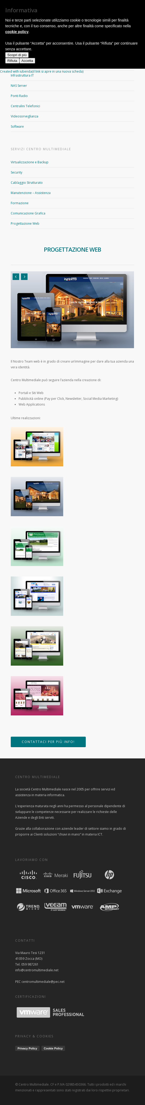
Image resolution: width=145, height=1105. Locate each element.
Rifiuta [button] (12, 1091)
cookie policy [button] (17, 1062)
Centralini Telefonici (25, 106)
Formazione (20, 203)
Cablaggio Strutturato (27, 182)
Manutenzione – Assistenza (31, 193)
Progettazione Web (25, 223)
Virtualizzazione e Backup (30, 162)
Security (16, 172)
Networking (19, 65)
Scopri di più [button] (16, 1085)
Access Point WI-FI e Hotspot (32, 55)
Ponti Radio (19, 96)
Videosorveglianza (24, 116)
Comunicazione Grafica (28, 213)
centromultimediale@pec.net (43, 981)
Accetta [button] (27, 1091)
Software (17, 126)
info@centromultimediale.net (36, 970)
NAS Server (19, 85)
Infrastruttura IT (22, 75)
